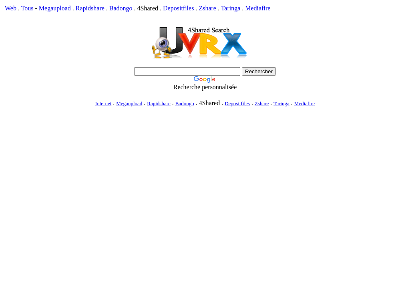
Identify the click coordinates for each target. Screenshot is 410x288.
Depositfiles (178, 8)
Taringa (231, 8)
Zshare (207, 8)
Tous (27, 8)
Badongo (121, 8)
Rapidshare (90, 8)
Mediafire (257, 8)
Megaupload (55, 8)
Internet (103, 103)
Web (10, 8)
